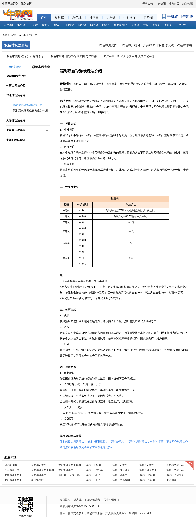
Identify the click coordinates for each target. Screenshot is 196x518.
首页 (5, 35)
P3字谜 (94, 25)
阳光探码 (70, 56)
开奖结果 (149, 45)
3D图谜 (21, 25)
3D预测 (8, 25)
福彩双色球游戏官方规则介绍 (30, 110)
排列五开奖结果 (148, 470)
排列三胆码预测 (121, 479)
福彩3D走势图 (93, 465)
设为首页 (174, 3)
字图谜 (135, 25)
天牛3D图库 (110, 499)
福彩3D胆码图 (147, 474)
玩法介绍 (15, 67)
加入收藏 (187, 3)
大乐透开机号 (65, 470)
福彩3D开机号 (93, 479)
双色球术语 (184, 45)
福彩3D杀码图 (147, 479)
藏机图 (62, 474)
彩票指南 (91, 56)
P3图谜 (82, 25)
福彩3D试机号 (93, 474)
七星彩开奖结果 (13, 474)
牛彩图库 (171, 479)
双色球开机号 (131, 45)
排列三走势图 (119, 465)
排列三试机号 (119, 474)
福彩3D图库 (10, 465)
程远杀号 (26, 56)
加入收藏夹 (93, 499)
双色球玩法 (166, 45)
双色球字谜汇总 (175, 465)
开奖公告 (147, 3)
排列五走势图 (146, 465)
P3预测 (70, 25)
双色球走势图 (108, 45)
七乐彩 (168, 25)
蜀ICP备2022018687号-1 (85, 506)
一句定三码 (73, 474)
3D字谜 (33, 25)
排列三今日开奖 (121, 470)
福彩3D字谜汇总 (175, 474)
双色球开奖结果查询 (42, 470)
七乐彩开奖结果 (13, 479)
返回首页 (65, 499)
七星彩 (156, 25)
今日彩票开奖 (11, 470)
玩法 (13, 35)
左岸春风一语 (112, 56)
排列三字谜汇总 (175, 470)
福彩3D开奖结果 (94, 470)
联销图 (81, 56)
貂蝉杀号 (38, 56)
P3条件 (106, 25)
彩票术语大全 (41, 67)
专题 (146, 25)
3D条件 (57, 25)
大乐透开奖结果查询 (69, 465)
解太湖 (46, 25)
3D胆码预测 (37, 479)
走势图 (162, 3)
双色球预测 (120, 25)
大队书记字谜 (146, 56)
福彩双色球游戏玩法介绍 (27, 105)
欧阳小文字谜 (129, 56)
